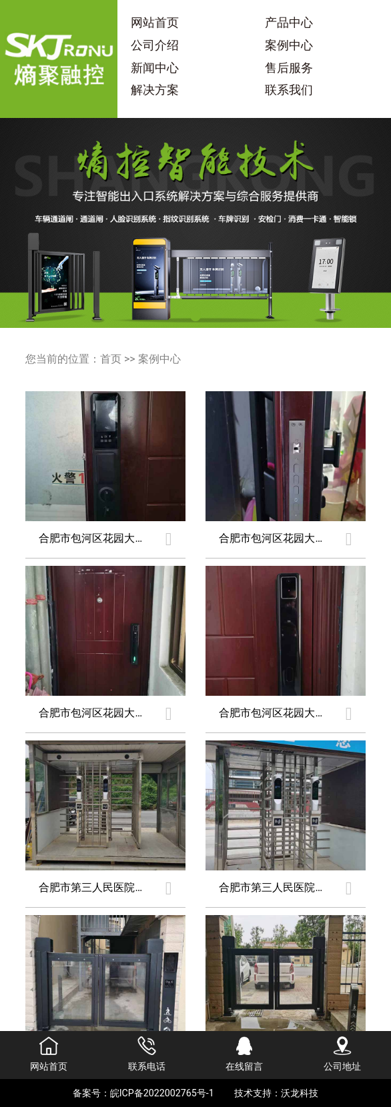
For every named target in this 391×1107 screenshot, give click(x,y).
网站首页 (155, 22)
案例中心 (289, 45)
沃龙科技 (299, 1093)
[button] (195, 316)
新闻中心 (155, 68)
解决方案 (155, 90)
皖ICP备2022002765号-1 (162, 1093)
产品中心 (289, 22)
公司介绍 (155, 45)
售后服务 (289, 68)
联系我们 (289, 90)
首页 (110, 359)
